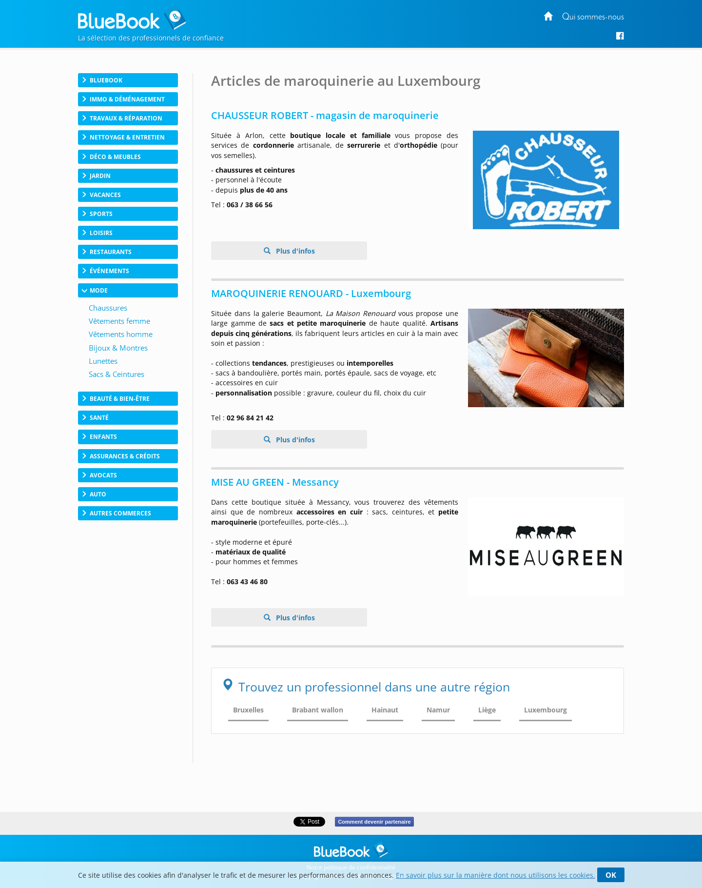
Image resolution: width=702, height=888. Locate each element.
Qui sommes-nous (593, 17)
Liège (487, 709)
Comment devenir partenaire (374, 822)
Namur (438, 709)
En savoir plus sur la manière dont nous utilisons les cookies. (495, 875)
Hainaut (384, 709)
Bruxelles (248, 709)
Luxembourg (545, 709)
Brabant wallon (317, 709)
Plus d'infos (294, 251)
